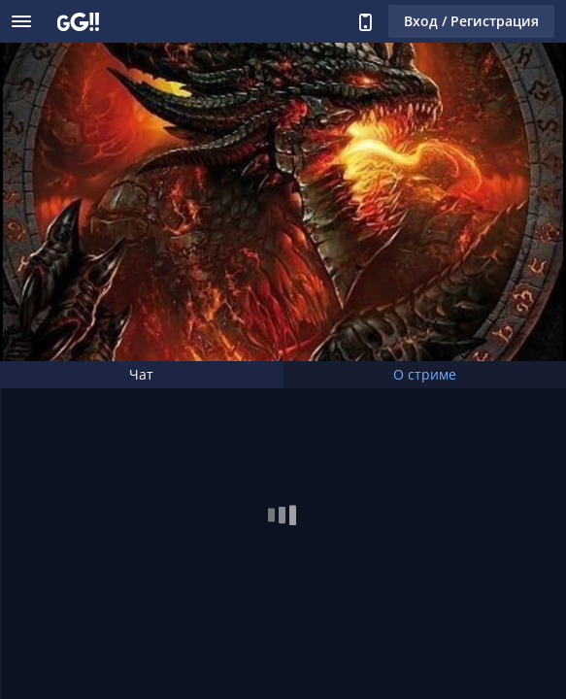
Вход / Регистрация (471, 21)
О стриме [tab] (424, 374)
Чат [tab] (141, 374)
